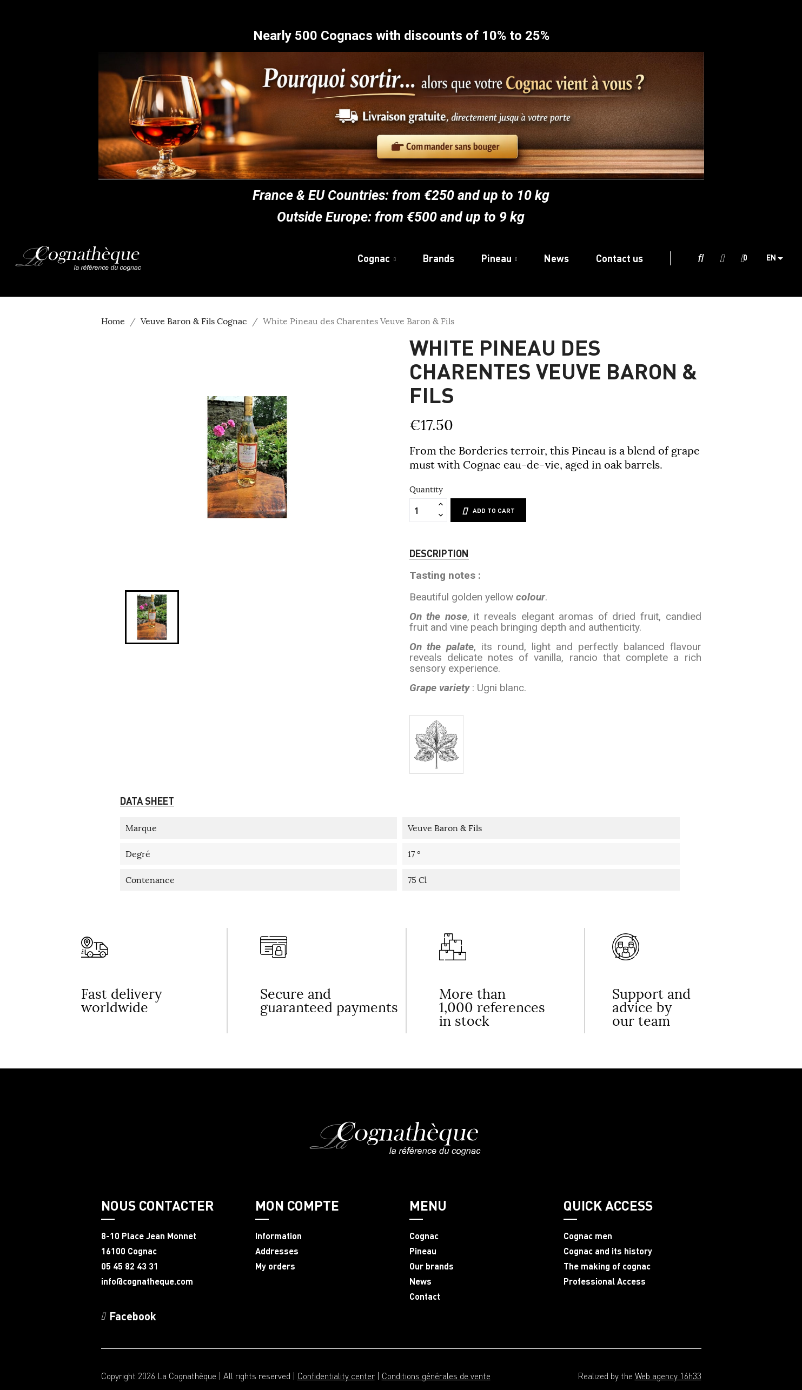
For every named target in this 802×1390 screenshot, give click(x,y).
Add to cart (488, 510)
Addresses (277, 1251)
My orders (275, 1266)
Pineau (422, 1251)
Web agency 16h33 (668, 1375)
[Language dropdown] (778, 258)
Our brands (431, 1266)
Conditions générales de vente (436, 1375)
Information (278, 1236)
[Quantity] (422, 510)
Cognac (424, 1236)
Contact (424, 1296)
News (420, 1281)
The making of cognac (607, 1266)
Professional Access (605, 1281)
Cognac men (588, 1236)
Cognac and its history (608, 1251)
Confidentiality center (336, 1375)
